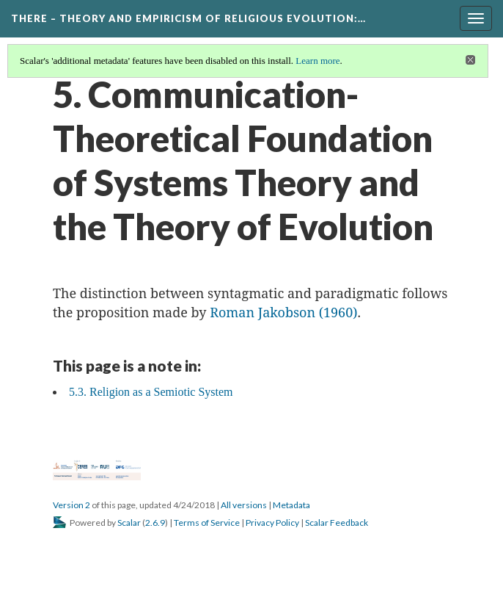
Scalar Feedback (336, 522)
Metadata (291, 504)
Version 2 (71, 504)
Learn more (317, 60)
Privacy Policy (272, 522)
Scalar (129, 522)
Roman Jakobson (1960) (283, 312)
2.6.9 (155, 522)
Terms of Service (207, 522)
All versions (244, 504)
